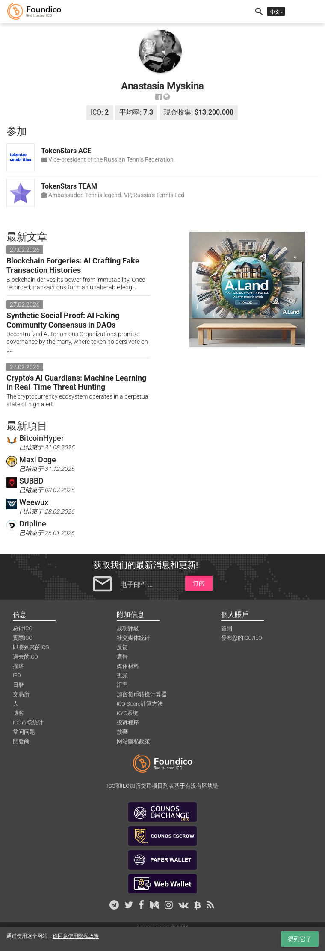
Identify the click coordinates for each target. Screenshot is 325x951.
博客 (18, 713)
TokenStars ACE (66, 151)
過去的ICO (25, 656)
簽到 (226, 628)
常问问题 (24, 732)
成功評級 (128, 628)
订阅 (199, 583)
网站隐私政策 (133, 741)
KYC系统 (127, 713)
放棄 (122, 732)
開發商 (21, 741)
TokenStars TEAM (69, 186)
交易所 (21, 694)
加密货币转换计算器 (142, 694)
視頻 (122, 675)
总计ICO (22, 628)
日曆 (18, 685)
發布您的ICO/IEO (241, 638)
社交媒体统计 (133, 638)
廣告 (122, 656)
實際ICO (22, 638)
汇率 (122, 685)
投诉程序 (128, 722)
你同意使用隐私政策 (76, 936)
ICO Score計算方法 (140, 703)
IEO (17, 675)
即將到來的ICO (31, 647)
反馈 (122, 647)
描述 (18, 666)
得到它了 (300, 939)
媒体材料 (128, 666)
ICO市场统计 (28, 722)
